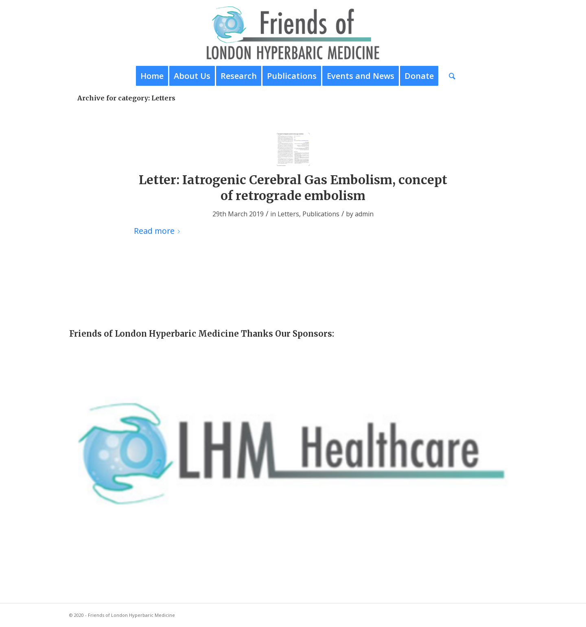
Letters (288, 213)
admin (364, 213)
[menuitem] (152, 76)
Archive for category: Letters (126, 98)
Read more (158, 230)
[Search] (449, 76)
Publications (320, 213)
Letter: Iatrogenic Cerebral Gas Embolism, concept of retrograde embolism (293, 187)
